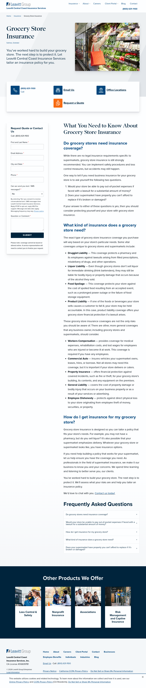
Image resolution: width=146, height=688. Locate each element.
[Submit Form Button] (27, 235)
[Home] (18, 651)
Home (8, 16)
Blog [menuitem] (123, 3)
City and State (17, 164)
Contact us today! (105, 493)
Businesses (109, 652)
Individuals (71, 657)
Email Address (17, 153)
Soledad (16, 43)
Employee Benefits (52, 657)
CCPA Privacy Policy (43, 682)
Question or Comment (21, 216)
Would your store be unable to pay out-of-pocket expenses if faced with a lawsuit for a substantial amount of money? (100, 523)
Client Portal (82, 652)
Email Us (47, 663)
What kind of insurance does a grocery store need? (90, 539)
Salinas (9, 43)
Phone (14, 175)
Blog (96, 657)
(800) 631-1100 (64, 663)
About (56, 652)
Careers (67, 652)
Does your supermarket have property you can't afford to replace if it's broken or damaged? (98, 548)
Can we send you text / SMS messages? (22, 188)
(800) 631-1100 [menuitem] (130, 9)
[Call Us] (30, 90)
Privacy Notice (50, 671)
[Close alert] (143, 677)
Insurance (17, 16)
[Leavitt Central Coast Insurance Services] (18, 4)
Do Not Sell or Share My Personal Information (112, 671)
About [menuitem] (86, 3)
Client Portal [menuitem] (111, 3)
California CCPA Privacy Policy (73, 671)
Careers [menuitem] (97, 3)
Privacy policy (39, 211)
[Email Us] (69, 90)
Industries (85, 657)
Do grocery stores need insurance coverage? (87, 514)
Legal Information (13, 672)
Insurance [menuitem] (73, 3)
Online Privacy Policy (19, 682)
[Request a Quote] (73, 103)
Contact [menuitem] (133, 3)
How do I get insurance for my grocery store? (87, 532)
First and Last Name (20, 142)
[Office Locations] (116, 90)
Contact (95, 652)
